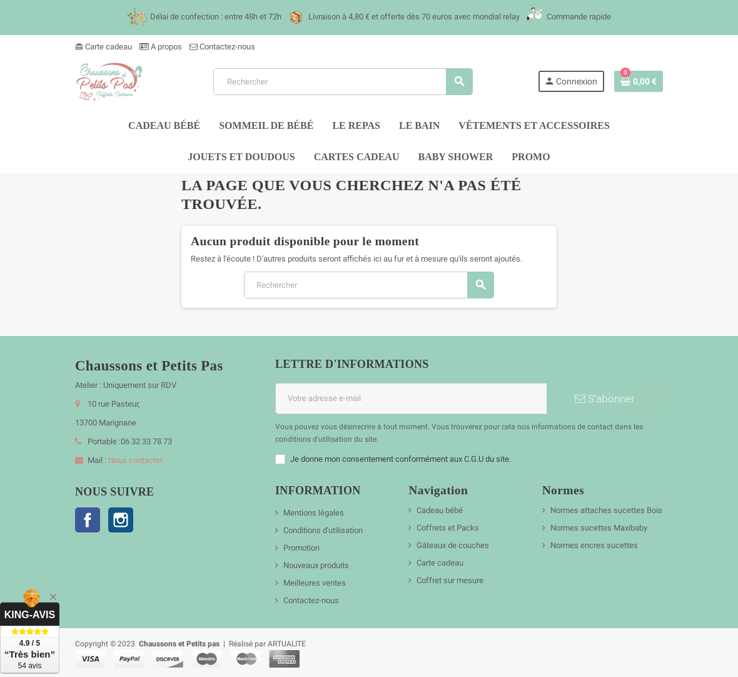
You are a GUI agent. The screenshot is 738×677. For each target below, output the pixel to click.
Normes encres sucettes (594, 545)
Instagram (120, 519)
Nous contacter (135, 460)
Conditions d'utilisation (323, 530)
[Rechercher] (342, 81)
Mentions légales (313, 512)
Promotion (301, 547)
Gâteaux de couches (453, 545)
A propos (160, 46)
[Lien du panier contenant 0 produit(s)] (638, 81)
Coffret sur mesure (450, 580)
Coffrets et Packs (448, 527)
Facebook (87, 519)
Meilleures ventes (314, 583)
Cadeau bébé (440, 510)
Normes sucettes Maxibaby (598, 527)
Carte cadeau (103, 46)
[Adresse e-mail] (411, 398)
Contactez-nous (222, 46)
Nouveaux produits (316, 565)
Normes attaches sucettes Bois (606, 510)
